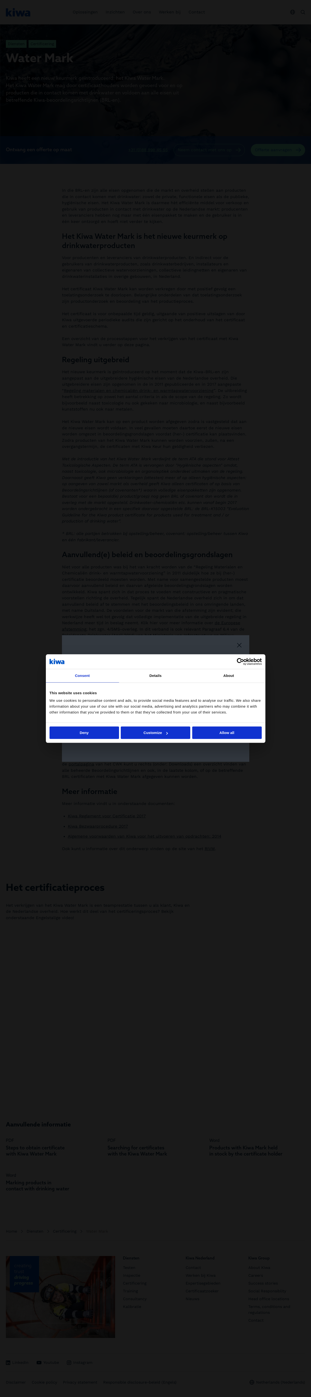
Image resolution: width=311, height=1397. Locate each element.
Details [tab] (156, 675)
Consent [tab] (82, 675)
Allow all (227, 733)
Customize (155, 733)
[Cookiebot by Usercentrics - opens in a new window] (240, 661)
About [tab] (228, 675)
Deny (84, 733)
